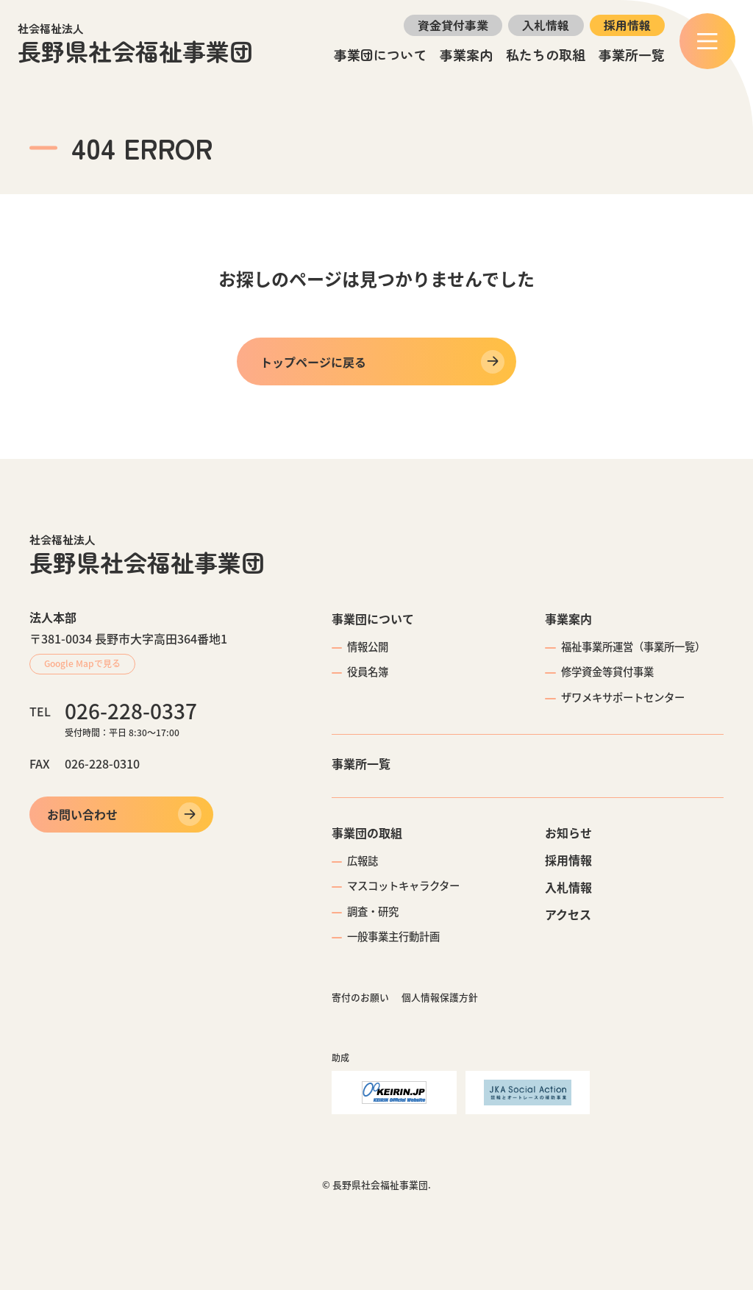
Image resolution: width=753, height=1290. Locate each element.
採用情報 (627, 25)
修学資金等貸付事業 (607, 671)
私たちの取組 (545, 54)
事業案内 (466, 54)
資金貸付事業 (453, 25)
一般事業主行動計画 (393, 936)
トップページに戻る (313, 362)
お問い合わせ (82, 814)
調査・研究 (373, 911)
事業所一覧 (632, 54)
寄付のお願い (360, 997)
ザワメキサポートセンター (623, 697)
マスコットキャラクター (403, 885)
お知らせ (568, 832)
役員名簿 (367, 671)
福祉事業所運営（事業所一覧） (633, 646)
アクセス (568, 914)
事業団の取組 (367, 832)
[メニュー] (707, 41)
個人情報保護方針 (440, 997)
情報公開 (367, 646)
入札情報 (545, 25)
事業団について (380, 54)
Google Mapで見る (82, 663)
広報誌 (362, 860)
